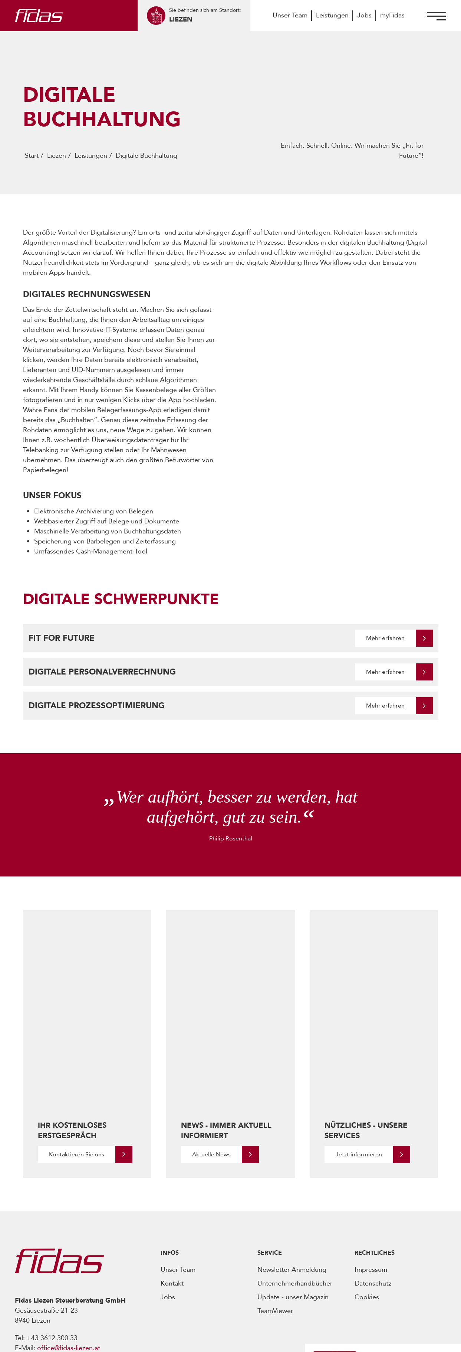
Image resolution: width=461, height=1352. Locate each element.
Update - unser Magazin (293, 1186)
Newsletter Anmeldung (291, 1158)
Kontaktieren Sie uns (76, 1043)
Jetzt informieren (359, 1043)
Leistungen (332, 15)
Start (32, 155)
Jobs (364, 15)
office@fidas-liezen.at (68, 1237)
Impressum (371, 1158)
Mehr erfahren (385, 638)
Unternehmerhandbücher (294, 1172)
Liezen (56, 155)
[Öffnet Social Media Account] (20, 1287)
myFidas (392, 15)
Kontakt (172, 1172)
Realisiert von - (369, 1340)
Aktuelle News (211, 1043)
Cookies (367, 1186)
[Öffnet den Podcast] (367, 1273)
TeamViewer (275, 1200)
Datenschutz (373, 1172)
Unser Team (290, 15)
